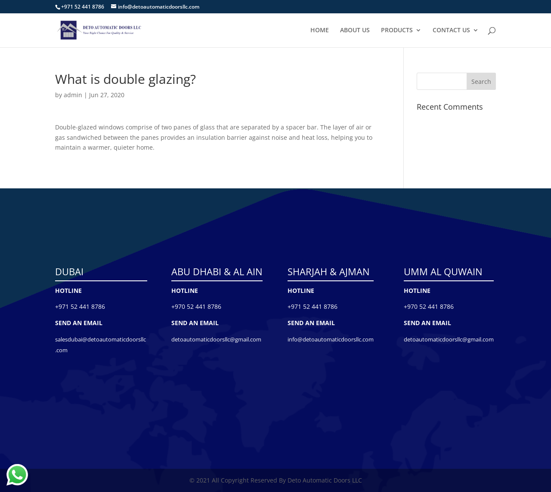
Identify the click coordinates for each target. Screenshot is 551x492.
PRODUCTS (397, 30)
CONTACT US (451, 30)
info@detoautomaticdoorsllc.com (331, 339)
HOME (319, 30)
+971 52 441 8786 (80, 306)
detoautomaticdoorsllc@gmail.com (216, 339)
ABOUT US (355, 30)
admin (73, 95)
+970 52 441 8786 (196, 306)
